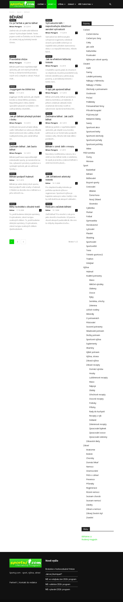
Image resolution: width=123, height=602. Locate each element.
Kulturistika (91, 51)
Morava (89, 161)
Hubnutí (89, 271)
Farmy (89, 72)
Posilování (91, 55)
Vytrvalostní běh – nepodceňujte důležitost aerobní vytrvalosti (58, 26)
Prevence (90, 479)
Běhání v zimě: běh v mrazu (60, 146)
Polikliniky (90, 102)
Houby (92, 373)
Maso (91, 280)
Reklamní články (93, 118)
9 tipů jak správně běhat (58, 89)
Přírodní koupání (93, 110)
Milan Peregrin (15, 26)
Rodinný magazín (89, 539)
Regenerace (91, 487)
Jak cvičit (90, 46)
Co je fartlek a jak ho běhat (23, 23)
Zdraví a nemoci (93, 509)
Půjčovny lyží (92, 114)
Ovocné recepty (96, 398)
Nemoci (89, 466)
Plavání (89, 233)
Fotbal (89, 216)
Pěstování (90, 322)
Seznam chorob (93, 496)
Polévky (92, 403)
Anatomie (90, 449)
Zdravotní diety (93, 441)
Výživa (62, 4)
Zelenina (93, 305)
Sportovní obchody (94, 135)
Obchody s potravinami (96, 89)
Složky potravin (93, 335)
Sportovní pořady (94, 140)
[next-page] (23, 241)
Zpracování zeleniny (98, 437)
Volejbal (89, 263)
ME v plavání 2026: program (58, 589)
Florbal (89, 212)
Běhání (12, 20)
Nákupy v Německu (95, 80)
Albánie (92, 191)
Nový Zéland (95, 199)
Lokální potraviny (94, 76)
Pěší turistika (85, 4)
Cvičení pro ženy (93, 38)
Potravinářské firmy (95, 106)
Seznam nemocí (93, 500)
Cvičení (41, 4)
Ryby (91, 297)
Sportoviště (91, 246)
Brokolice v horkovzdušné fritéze (60, 569)
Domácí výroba (96, 369)
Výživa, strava (92, 356)
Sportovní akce (93, 127)
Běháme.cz (87, 536)
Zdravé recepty (93, 364)
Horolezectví (92, 225)
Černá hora (94, 195)
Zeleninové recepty (98, 424)
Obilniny (92, 288)
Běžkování (91, 178)
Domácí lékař (92, 462)
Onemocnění (92, 471)
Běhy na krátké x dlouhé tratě (24, 206)
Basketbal (90, 169)
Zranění (89, 517)
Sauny (89, 123)
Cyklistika (90, 208)
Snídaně (92, 420)
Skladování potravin (95, 331)
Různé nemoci (92, 492)
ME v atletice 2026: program (58, 584)
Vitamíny (90, 348)
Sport (52, 4)
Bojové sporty (92, 182)
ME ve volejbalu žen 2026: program (61, 579)
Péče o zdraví (92, 475)
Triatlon (89, 258)
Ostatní (86, 63)
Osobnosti (91, 93)
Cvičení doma (92, 34)
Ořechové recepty (97, 394)
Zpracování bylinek (97, 428)
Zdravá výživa (92, 360)
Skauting (90, 237)
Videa (88, 148)
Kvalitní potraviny (94, 275)
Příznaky (90, 483)
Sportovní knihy (93, 131)
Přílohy (92, 407)
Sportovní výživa (93, 339)
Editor (11, 93)
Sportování (91, 241)
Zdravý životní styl (94, 513)
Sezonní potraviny (94, 326)
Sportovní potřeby (94, 144)
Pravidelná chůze (18, 59)
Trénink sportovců (94, 254)
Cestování (90, 186)
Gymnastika (91, 220)
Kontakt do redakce (28, 582)
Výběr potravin (92, 352)
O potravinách (92, 318)
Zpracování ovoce (97, 432)
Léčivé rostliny (92, 309)
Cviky (88, 42)
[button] (110, 4)
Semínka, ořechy (96, 301)
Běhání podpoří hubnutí (21, 176)
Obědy (92, 390)
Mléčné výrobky (96, 284)
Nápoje (92, 386)
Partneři (13, 582)
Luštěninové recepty (98, 377)
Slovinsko (93, 203)
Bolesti (89, 454)
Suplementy (91, 343)
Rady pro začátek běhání (58, 206)
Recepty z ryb (95, 415)
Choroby (90, 458)
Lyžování (90, 229)
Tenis (88, 250)
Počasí (89, 97)
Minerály (90, 314)
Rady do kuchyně (97, 411)
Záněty (89, 504)
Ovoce (92, 292)
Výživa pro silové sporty (97, 59)
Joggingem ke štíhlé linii (22, 89)
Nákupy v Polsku (93, 85)
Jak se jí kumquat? (54, 574)
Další (88, 68)
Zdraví (72, 4)
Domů (11, 12)
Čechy (89, 157)
